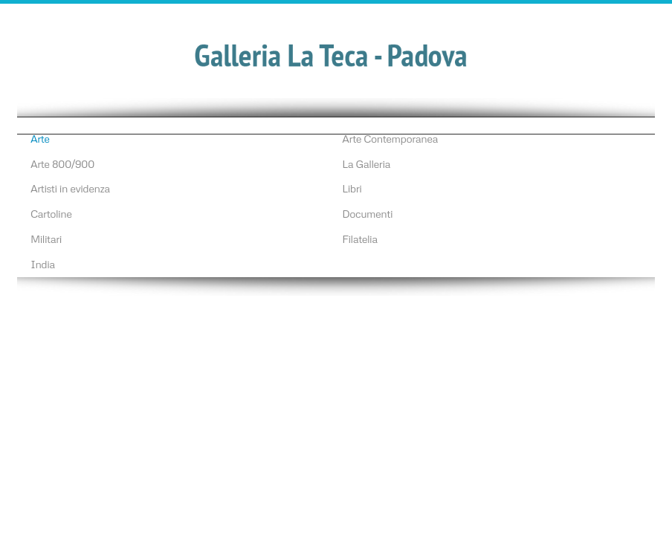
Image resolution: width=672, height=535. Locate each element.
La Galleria (366, 163)
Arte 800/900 (62, 163)
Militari (46, 238)
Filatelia (359, 238)
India (42, 263)
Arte (40, 138)
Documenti (367, 213)
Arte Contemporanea (390, 138)
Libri (351, 188)
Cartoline (51, 213)
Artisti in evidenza (70, 188)
